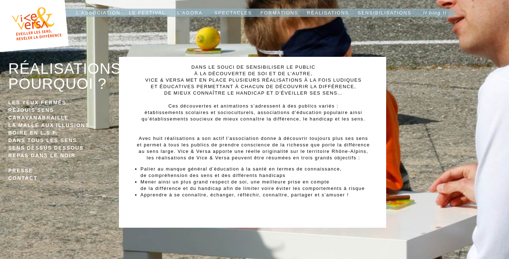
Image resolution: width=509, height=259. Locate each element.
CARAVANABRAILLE (38, 118)
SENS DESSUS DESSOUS (46, 148)
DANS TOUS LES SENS (42, 140)
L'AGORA (190, 12)
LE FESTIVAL (147, 12)
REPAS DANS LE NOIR (41, 155)
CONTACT (22, 178)
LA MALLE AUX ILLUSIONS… (51, 125)
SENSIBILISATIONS (384, 12)
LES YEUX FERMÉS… (40, 102)
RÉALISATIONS (328, 12)
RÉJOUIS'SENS (31, 110)
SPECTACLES (233, 12)
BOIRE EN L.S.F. (33, 133)
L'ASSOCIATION (98, 12)
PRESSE (20, 170)
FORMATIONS (279, 12)
